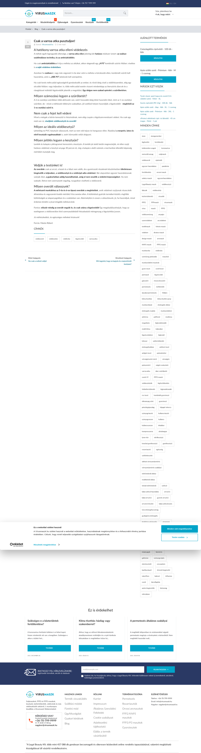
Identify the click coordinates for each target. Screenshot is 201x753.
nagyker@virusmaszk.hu (46, 724)
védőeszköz (53, 238)
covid (144, 581)
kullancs (161, 418)
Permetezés (126, 697)
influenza (168, 575)
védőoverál (40, 238)
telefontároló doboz (149, 473)
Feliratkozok (160, 668)
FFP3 (163, 208)
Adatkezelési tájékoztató (102, 716)
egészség (159, 449)
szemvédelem (147, 220)
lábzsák (144, 189)
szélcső (164, 485)
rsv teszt (145, 394)
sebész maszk (147, 177)
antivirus (145, 316)
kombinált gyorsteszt (161, 394)
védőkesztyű (166, 183)
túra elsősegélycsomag (150, 509)
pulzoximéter (161, 352)
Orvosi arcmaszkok (129, 705)
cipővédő (158, 159)
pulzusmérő (146, 364)
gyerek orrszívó (162, 497)
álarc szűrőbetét (161, 370)
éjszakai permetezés (149, 292)
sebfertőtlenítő (158, 340)
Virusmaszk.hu (47, 44)
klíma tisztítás (147, 298)
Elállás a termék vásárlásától (104, 720)
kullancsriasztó (163, 412)
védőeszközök (147, 382)
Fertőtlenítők (102, 21)
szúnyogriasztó (147, 412)
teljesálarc (159, 328)
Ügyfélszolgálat (70, 709)
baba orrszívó (147, 497)
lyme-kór (145, 437)
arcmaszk (160, 238)
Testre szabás (180, 740)
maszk (153, 208)
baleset (157, 575)
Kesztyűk (90, 21)
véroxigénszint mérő (149, 358)
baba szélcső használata (150, 491)
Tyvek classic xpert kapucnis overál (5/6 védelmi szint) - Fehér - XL (155, 96)
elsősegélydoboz (148, 346)
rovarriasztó (146, 449)
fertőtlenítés (146, 171)
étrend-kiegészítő (163, 569)
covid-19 (145, 376)
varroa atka (93, 238)
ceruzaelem (161, 563)
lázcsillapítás (155, 581)
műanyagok (146, 551)
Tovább (49, 647)
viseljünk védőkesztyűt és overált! (60, 120)
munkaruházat (147, 304)
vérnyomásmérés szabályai (151, 467)
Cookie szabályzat (100, 713)
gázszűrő (145, 280)
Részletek (158, 57)
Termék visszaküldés (72, 697)
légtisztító (145, 141)
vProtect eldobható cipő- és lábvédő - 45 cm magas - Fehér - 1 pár (157, 119)
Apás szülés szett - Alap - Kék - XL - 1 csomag (158, 106)
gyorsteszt (163, 400)
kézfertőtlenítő (147, 195)
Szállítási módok (71, 701)
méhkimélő (160, 286)
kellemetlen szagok (149, 147)
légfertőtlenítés (163, 382)
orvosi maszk (161, 171)
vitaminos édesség (148, 527)
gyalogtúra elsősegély (150, 515)
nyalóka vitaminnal (148, 539)
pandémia (165, 165)
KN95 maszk (146, 244)
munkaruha (146, 250)
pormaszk (145, 274)
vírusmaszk (168, 201)
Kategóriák (32, 21)
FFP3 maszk (158, 376)
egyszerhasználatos (164, 177)
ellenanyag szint (147, 400)
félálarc (164, 292)
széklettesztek (147, 455)
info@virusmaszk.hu (164, 701)
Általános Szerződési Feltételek (101, 707)
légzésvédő (80, 238)
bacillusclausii (147, 569)
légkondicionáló (166, 388)
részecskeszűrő (159, 280)
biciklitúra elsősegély (149, 521)
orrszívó (167, 491)
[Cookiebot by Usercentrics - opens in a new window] (16, 748)
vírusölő (161, 195)
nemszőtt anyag (147, 153)
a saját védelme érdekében (48, 66)
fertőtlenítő (159, 141)
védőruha (66, 238)
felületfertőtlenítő (148, 388)
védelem (145, 232)
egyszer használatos (149, 165)
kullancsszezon (147, 424)
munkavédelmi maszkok (150, 262)
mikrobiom (146, 593)
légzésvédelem (147, 334)
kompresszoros (147, 431)
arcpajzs (161, 214)
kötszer (144, 340)
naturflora (145, 575)
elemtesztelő (146, 563)
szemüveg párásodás (149, 256)
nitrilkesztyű (158, 437)
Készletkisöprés (48, 21)
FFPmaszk (155, 201)
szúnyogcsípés (159, 557)
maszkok (165, 256)
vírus (143, 208)
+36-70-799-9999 (45, 720)
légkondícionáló (160, 322)
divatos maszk (159, 232)
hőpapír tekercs (165, 406)
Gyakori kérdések (71, 713)
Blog (36, 28)
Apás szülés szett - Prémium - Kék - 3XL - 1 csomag (157, 112)
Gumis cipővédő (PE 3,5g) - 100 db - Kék (156, 102)
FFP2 (144, 201)
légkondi (161, 334)
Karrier (96, 697)
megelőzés (146, 322)
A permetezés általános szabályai (148, 620)
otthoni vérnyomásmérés (151, 461)
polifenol (157, 316)
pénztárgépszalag (148, 406)
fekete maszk (161, 226)
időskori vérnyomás (149, 545)
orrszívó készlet (147, 503)
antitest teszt (164, 346)
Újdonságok (62, 21)
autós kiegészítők (148, 587)
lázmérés (159, 551)
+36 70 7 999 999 (88, 3)
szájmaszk (162, 153)
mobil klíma (146, 328)
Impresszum (98, 701)
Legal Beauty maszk (149, 183)
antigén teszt (146, 352)
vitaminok (166, 521)
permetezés (146, 286)
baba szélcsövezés (165, 503)
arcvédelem (162, 220)
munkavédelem (166, 310)
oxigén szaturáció (162, 364)
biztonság (163, 587)
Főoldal (28, 28)
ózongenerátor (156, 135)
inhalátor (161, 424)
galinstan (145, 557)
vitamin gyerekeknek (149, 533)
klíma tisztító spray (164, 298)
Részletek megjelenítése (45, 748)
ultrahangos (163, 431)
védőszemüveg (147, 214)
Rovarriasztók (127, 701)
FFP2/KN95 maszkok (130, 709)
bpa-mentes (166, 545)
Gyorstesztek (77, 21)
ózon (143, 135)
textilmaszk (146, 226)
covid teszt (160, 268)
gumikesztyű (167, 443)
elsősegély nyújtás (148, 310)
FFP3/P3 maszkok (129, 713)
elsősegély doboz (164, 304)
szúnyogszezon (147, 418)
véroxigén (165, 358)
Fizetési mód (69, 705)
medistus (168, 316)
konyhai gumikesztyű (149, 443)
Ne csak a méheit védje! (37, 260)
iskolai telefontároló (149, 485)
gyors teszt (146, 268)
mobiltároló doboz (148, 479)
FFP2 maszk (161, 244)
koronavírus (165, 147)
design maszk (147, 238)
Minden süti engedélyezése (179, 732)
